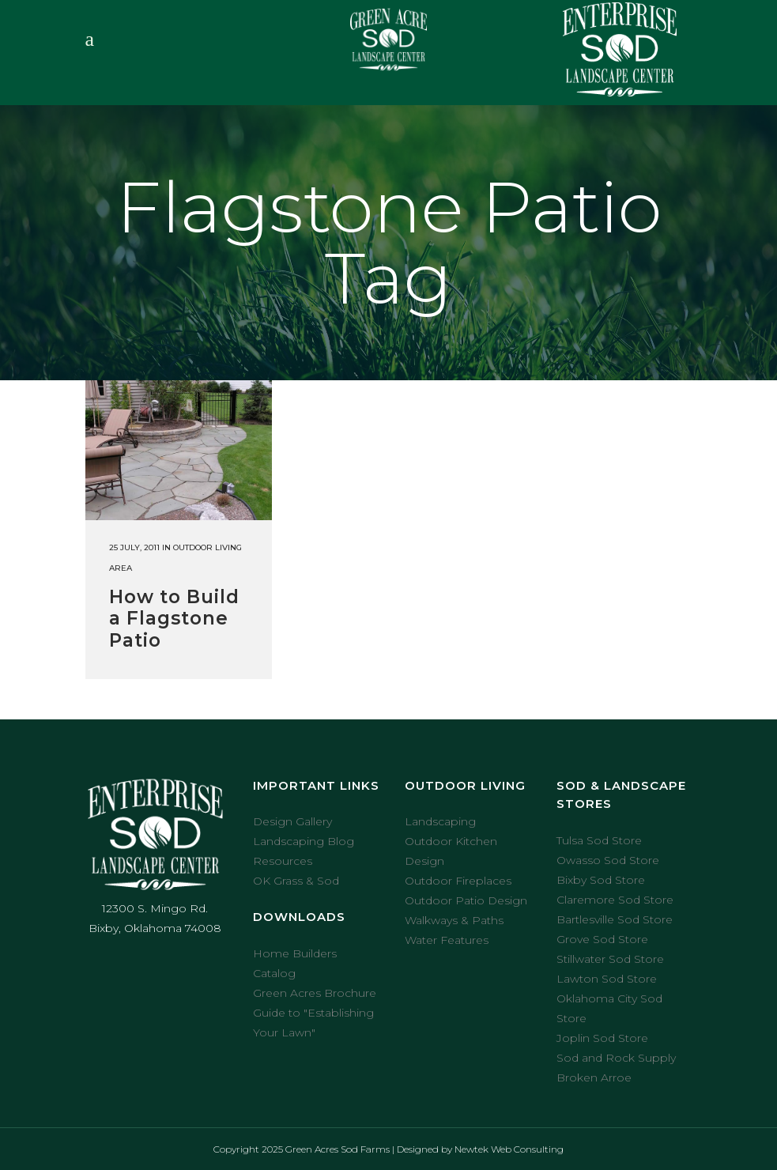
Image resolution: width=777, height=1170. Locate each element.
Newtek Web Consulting (509, 1149)
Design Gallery (292, 821)
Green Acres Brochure (314, 993)
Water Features (446, 940)
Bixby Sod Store (600, 880)
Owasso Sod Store (607, 860)
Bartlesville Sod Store (614, 919)
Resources (282, 861)
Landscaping (440, 821)
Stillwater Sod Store (610, 959)
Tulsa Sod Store (599, 840)
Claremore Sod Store (614, 900)
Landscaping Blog (303, 841)
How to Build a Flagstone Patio (174, 618)
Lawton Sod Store (606, 979)
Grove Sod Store (602, 939)
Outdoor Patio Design (466, 900)
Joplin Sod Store (602, 1038)
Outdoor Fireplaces (458, 881)
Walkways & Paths (454, 920)
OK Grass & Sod (296, 881)
